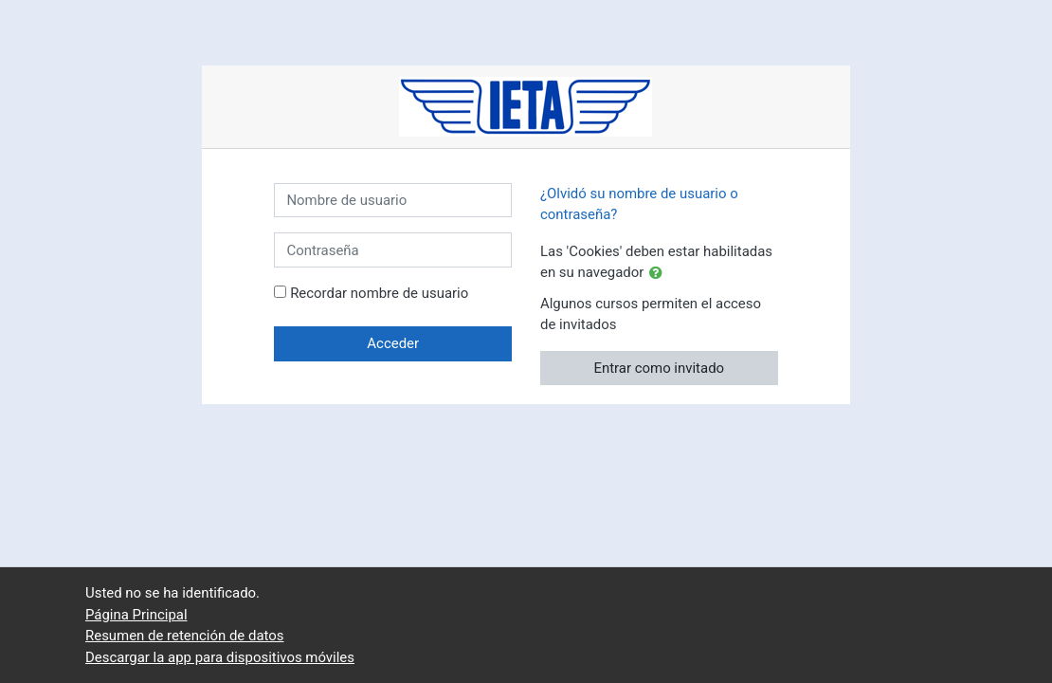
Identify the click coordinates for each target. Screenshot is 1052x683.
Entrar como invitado (658, 368)
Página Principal (136, 614)
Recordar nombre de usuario (379, 293)
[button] (659, 273)
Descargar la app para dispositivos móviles (219, 657)
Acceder (393, 343)
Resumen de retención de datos (184, 635)
